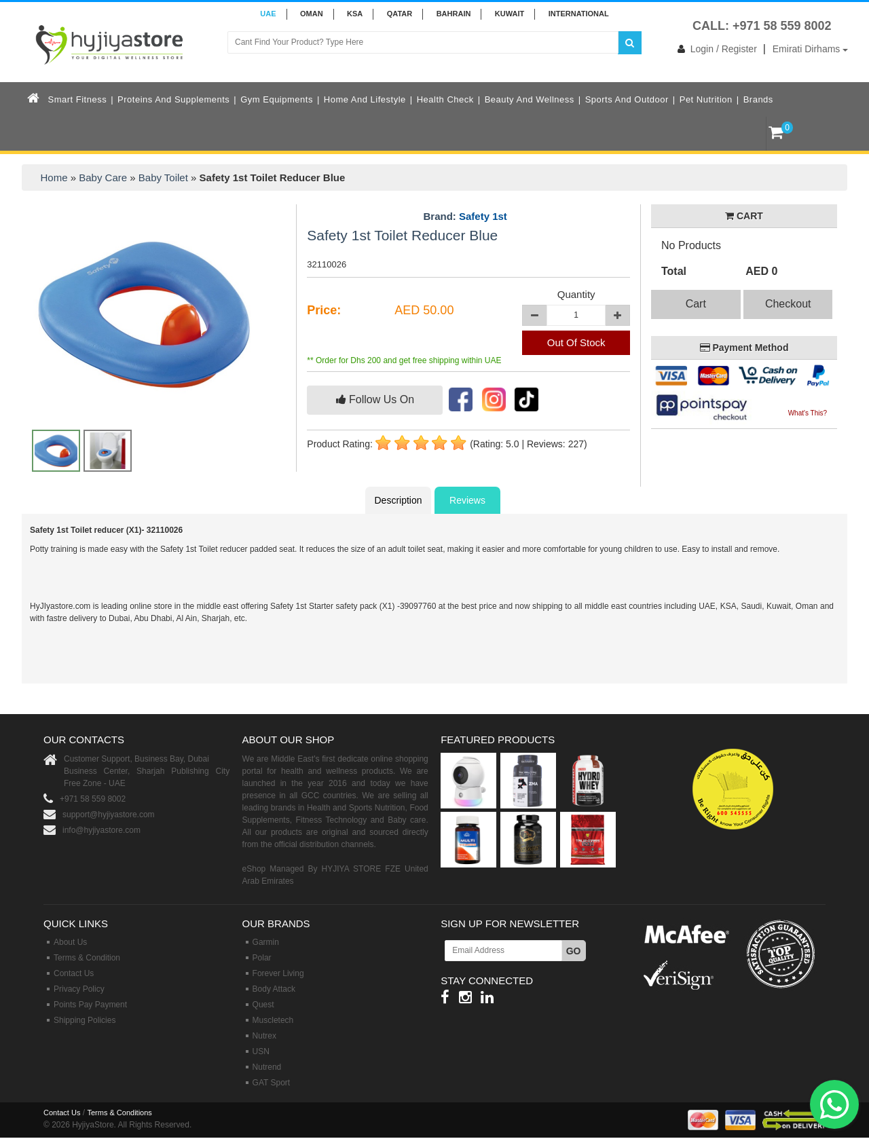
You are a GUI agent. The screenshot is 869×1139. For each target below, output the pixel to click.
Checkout (788, 304)
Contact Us (74, 973)
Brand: (464, 216)
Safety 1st (483, 216)
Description (398, 500)
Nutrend (267, 1067)
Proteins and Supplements (173, 99)
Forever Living (278, 973)
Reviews (467, 500)
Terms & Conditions (119, 1112)
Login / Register (714, 48)
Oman (311, 14)
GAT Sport (272, 1082)
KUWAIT (509, 14)
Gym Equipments (276, 99)
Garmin (266, 942)
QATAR (399, 14)
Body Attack (274, 989)
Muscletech (273, 1020)
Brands (758, 99)
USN (261, 1051)
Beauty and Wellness (529, 99)
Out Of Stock (576, 342)
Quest (263, 1004)
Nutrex (264, 1036)
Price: (324, 310)
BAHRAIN (454, 14)
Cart (696, 304)
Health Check (445, 99)
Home (54, 177)
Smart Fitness (77, 99)
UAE (268, 14)
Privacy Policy (79, 989)
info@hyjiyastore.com (101, 830)
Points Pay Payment (90, 1004)
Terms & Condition (87, 958)
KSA (355, 14)
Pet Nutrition (706, 99)
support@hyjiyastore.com (108, 814)
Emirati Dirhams (810, 48)
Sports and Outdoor (627, 99)
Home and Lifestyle (365, 99)
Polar (262, 958)
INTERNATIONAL (579, 14)
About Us (70, 942)
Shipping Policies (84, 1020)
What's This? (807, 413)
